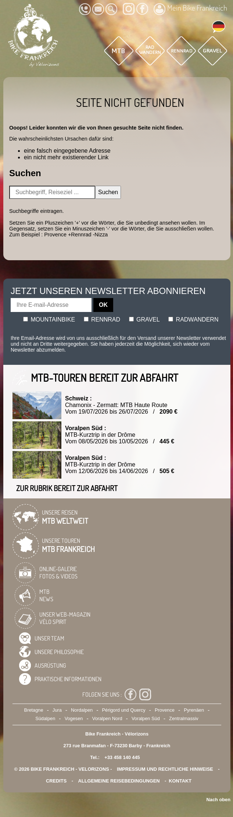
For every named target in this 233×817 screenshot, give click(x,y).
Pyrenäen (194, 710)
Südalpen (45, 718)
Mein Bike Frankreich (190, 9)
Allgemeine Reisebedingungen (119, 781)
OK (103, 305)
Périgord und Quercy (123, 710)
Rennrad (102, 319)
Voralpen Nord (107, 718)
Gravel (144, 319)
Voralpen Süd (146, 718)
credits (56, 781)
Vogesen (74, 718)
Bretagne (33, 710)
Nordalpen (82, 710)
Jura (57, 710)
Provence (165, 710)
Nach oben (218, 799)
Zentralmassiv (183, 718)
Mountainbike (49, 319)
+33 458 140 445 (122, 757)
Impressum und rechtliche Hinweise (165, 769)
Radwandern (193, 319)
